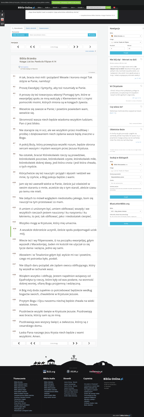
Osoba (112, 180)
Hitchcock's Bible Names (71, 392)
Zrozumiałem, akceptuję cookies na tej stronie (66, 2)
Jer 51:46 (138, 78)
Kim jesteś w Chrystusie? (91, 384)
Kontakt (106, 388)
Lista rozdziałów (90, 51)
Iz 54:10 (138, 142)
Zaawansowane (44, 28)
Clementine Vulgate (20, 399)
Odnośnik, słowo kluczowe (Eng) (119, 214)
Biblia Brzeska (18, 382)
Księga (112, 39)
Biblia (40, 7)
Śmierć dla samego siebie (91, 393)
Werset (129, 45)
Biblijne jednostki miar (90, 388)
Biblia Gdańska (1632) (20, 384)
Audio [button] (47, 7)
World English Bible (20, 407)
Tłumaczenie (15, 32)
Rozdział (112, 45)
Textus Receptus (19, 401)
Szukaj (108, 7)
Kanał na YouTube (109, 382)
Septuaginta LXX (19, 408)
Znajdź (126, 197)
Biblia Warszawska (19, 388)
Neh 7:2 (113, 113)
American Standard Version (22, 397)
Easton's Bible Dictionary (71, 390)
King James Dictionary (70, 394)
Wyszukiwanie (17, 28)
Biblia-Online (26, 7)
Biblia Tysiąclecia (49, 386)
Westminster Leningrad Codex (23, 410)
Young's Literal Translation (22, 405)
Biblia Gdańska (48, 382)
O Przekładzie (92, 72)
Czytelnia (64, 7)
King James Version (20, 403)
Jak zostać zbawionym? (91, 382)
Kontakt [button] (81, 7)
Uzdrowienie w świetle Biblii (91, 386)
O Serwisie (107, 386)
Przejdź (126, 53)
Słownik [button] (56, 7)
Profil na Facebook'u (110, 384)
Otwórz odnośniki (31, 28)
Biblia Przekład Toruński (21, 393)
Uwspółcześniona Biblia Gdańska (24, 395)
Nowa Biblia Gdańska (20, 391)
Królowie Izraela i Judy (90, 403)
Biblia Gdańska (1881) (20, 386)
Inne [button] (73, 7)
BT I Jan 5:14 (137, 98)
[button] (126, 36)
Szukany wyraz (114, 186)
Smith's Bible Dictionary (70, 396)
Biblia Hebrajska (49, 384)
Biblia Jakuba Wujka (20, 389)
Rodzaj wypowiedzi (115, 174)
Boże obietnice (88, 405)
